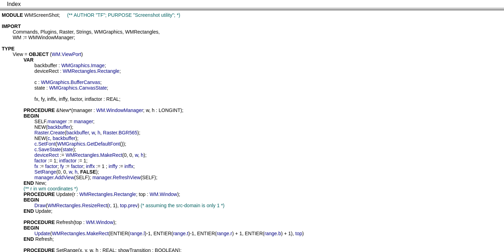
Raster (66, 32)
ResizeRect (94, 205)
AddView (64, 177)
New (64, 110)
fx (36, 99)
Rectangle (108, 71)
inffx (51, 99)
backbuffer (45, 65)
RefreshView (126, 177)
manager (82, 110)
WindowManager (124, 110)
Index (14, 4)
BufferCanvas (85, 82)
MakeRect (111, 155)
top (142, 194)
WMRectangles (142, 32)
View (18, 54)
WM (17, 37)
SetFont (46, 144)
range (136, 233)
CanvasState (93, 88)
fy (42, 99)
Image (98, 65)
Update (64, 194)
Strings (83, 32)
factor (76, 99)
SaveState (49, 149)
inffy (63, 99)
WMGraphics (108, 32)
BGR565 (128, 132)
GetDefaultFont (103, 144)
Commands (25, 32)
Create (57, 132)
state (39, 88)
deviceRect (46, 71)
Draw (40, 205)
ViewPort (71, 54)
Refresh (65, 222)
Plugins (49, 32)
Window (168, 194)
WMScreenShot (41, 15)
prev (133, 205)
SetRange (45, 172)
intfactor (93, 99)
